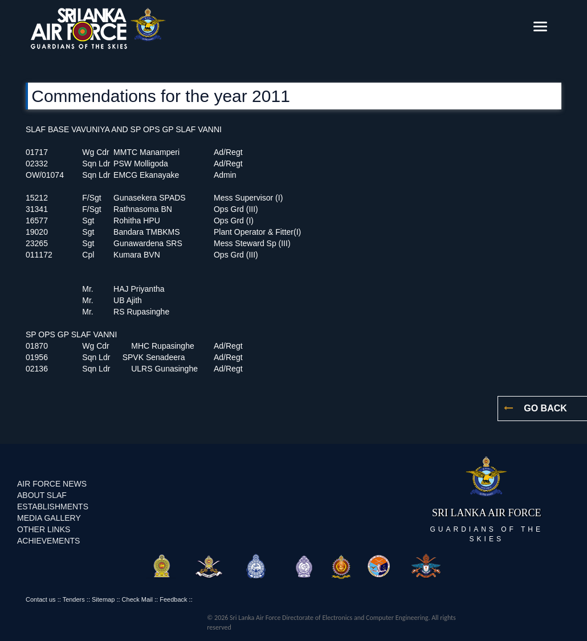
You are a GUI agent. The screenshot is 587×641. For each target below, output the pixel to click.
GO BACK (544, 408)
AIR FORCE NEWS (52, 483)
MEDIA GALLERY (49, 517)
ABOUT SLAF (42, 495)
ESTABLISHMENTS (52, 506)
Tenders (74, 599)
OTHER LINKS (43, 529)
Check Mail (137, 599)
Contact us (41, 599)
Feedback (173, 599)
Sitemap (103, 599)
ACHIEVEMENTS (48, 540)
